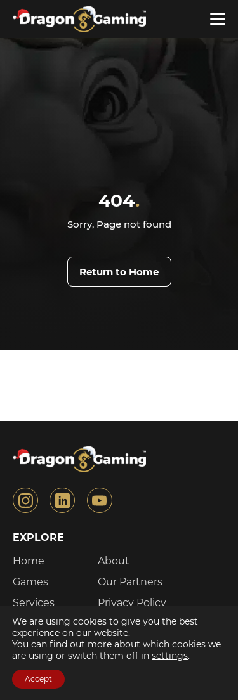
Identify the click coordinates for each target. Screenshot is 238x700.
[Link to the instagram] (25, 500)
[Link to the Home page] (78, 19)
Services (34, 603)
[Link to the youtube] (99, 500)
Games (30, 582)
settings (170, 655)
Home (28, 561)
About (113, 561)
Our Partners (130, 582)
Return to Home (119, 272)
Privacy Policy (132, 603)
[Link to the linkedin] (62, 500)
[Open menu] (217, 19)
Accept (38, 679)
